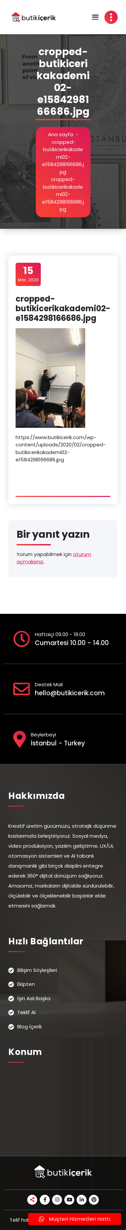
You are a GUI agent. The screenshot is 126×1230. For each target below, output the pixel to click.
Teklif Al (26, 1012)
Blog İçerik (29, 1026)
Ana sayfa (60, 134)
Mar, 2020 (28, 274)
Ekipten (26, 984)
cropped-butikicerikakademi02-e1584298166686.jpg (63, 157)
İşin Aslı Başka (33, 998)
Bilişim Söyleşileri (37, 970)
